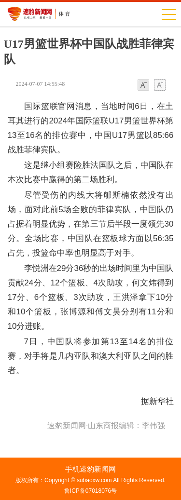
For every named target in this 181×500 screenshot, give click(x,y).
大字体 (160, 86)
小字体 (143, 86)
